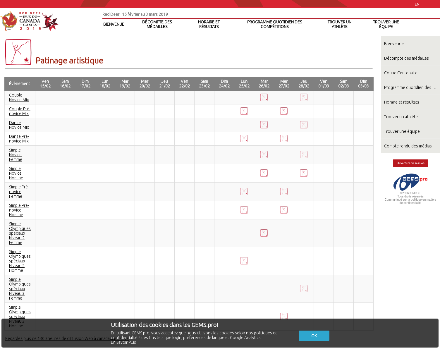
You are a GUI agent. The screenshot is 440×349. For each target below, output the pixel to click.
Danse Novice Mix (19, 125)
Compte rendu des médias (408, 146)
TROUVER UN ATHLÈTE (339, 24)
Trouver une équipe (402, 131)
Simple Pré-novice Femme (19, 192)
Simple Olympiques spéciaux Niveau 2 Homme (20, 261)
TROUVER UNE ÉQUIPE (386, 24)
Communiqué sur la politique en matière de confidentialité (410, 201)
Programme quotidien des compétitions (412, 87)
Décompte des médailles (406, 58)
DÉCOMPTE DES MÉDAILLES (157, 24)
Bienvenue (394, 43)
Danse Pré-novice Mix (19, 138)
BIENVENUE (113, 24)
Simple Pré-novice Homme (19, 210)
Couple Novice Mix (19, 97)
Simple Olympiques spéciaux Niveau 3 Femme (20, 288)
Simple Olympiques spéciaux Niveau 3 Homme (20, 316)
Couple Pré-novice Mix (19, 111)
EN (417, 4)
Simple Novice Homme (16, 173)
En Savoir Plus (123, 342)
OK (314, 335)
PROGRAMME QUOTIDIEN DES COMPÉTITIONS (274, 24)
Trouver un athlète (401, 116)
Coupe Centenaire (400, 73)
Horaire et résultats (401, 102)
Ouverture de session (410, 163)
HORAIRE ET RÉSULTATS (209, 24)
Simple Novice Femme (15, 155)
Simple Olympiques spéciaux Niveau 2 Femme (20, 233)
